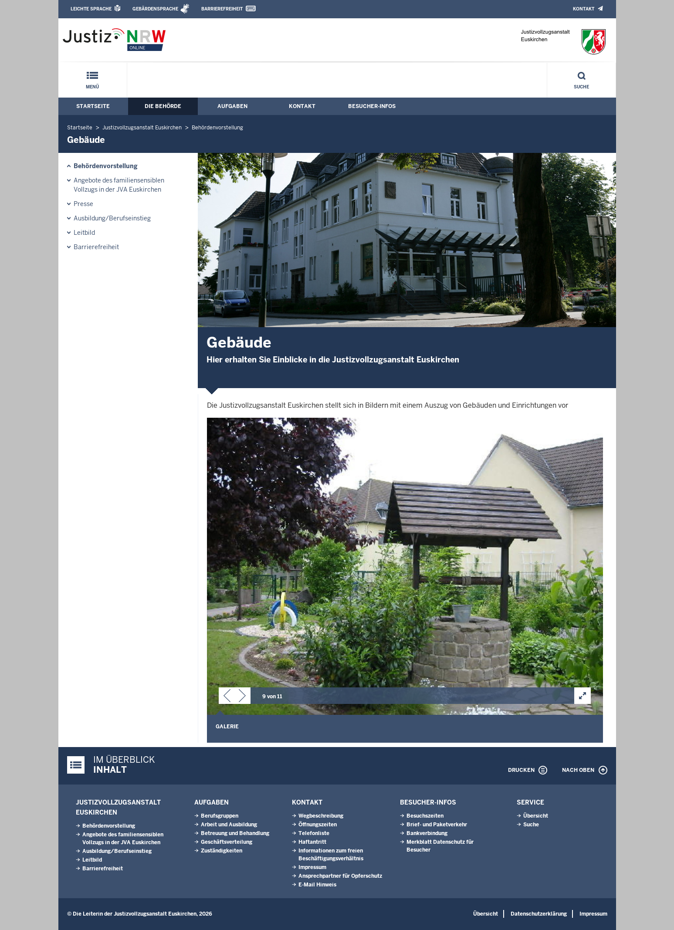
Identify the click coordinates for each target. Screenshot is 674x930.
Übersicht (535, 815)
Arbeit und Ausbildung (229, 824)
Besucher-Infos (372, 106)
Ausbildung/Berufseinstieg (112, 218)
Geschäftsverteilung (226, 842)
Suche (581, 87)
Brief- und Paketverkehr (436, 824)
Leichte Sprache (91, 9)
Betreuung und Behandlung (235, 833)
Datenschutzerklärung (539, 913)
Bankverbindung (426, 833)
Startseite (93, 106)
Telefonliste (313, 833)
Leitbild (84, 233)
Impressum (312, 867)
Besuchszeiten (425, 815)
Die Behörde (163, 106)
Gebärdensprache (155, 9)
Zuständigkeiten (221, 850)
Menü (92, 87)
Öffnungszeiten (317, 824)
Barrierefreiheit (222, 9)
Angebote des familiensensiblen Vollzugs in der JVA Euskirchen (119, 184)
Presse (83, 204)
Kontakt (583, 9)
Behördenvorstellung (217, 127)
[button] (227, 697)
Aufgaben (232, 106)
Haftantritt (312, 842)
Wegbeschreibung (320, 815)
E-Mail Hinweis (317, 884)
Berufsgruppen (219, 815)
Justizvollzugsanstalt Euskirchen (142, 127)
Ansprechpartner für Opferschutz (340, 876)
